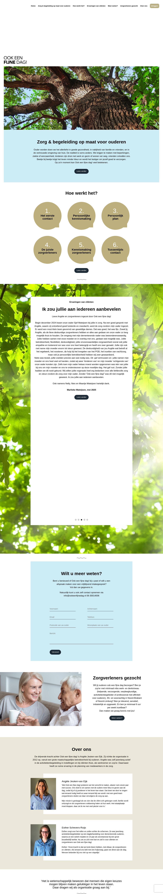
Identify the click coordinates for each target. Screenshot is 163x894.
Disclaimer (36, 888)
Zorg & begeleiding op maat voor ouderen (54, 9)
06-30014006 (93, 542)
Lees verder (81, 118)
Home (33, 9)
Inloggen (154, 9)
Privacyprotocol (49, 888)
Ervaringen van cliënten (96, 9)
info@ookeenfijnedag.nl (75, 542)
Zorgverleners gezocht (129, 9)
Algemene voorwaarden (67, 888)
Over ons (143, 9)
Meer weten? (113, 9)
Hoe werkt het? (79, 9)
